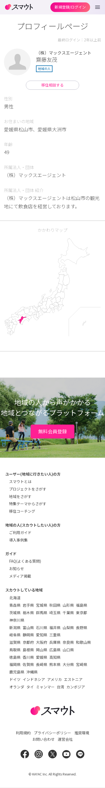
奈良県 (68, 642)
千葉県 (68, 612)
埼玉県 (54, 612)
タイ (30, 686)
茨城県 (15, 612)
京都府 (28, 642)
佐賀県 (28, 664)
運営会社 (65, 739)
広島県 (54, 649)
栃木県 (28, 612)
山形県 (68, 605)
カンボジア (75, 686)
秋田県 (54, 605)
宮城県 (41, 605)
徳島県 (15, 657)
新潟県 (15, 627)
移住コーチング (22, 511)
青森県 (15, 605)
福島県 (81, 605)
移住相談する (52, 85)
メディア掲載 (20, 576)
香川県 (28, 657)
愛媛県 (41, 657)
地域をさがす (20, 496)
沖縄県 (32, 672)
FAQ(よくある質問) (25, 561)
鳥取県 (15, 649)
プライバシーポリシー (52, 732)
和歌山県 (83, 642)
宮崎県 (81, 664)
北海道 (15, 597)
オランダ (16, 686)
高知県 (54, 657)
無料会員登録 (52, 431)
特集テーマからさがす (27, 503)
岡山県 (41, 649)
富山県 (28, 627)
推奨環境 (81, 732)
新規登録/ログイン (70, 7)
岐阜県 (15, 634)
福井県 (54, 627)
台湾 (60, 686)
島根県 (28, 649)
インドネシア (34, 679)
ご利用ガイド (20, 532)
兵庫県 (54, 642)
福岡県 (15, 664)
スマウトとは (20, 481)
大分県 (68, 664)
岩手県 (28, 605)
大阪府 (41, 642)
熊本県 (54, 664)
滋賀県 (15, 642)
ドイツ (15, 679)
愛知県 (41, 634)
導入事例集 (18, 540)
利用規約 (23, 732)
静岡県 (28, 634)
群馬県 (41, 612)
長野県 (81, 627)
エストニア (73, 679)
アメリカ (54, 679)
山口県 (68, 649)
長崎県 (41, 664)
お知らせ (16, 568)
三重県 (54, 634)
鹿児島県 (16, 672)
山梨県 (68, 627)
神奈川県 (16, 620)
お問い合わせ (43, 739)
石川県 (41, 627)
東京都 (81, 612)
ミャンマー (45, 686)
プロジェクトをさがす (27, 489)
